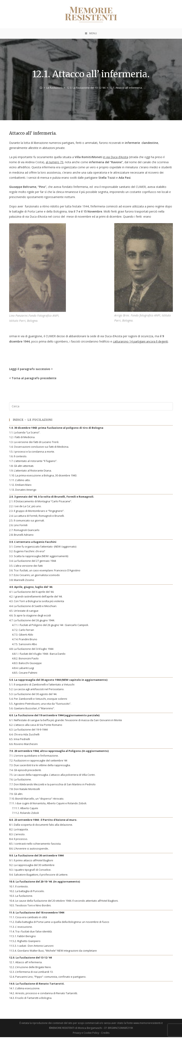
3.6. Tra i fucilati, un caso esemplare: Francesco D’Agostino (44, 572)
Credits (105, 1034)
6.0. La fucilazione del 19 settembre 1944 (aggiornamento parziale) (54, 717)
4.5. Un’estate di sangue (23, 612)
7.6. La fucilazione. (20, 781)
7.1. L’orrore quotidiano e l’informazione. (34, 757)
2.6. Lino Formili (18, 527)
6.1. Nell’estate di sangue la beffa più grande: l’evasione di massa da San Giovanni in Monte (65, 722)
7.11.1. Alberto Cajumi (25, 810)
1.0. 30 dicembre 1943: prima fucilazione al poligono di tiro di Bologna (56, 429)
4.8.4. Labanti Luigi (23, 670)
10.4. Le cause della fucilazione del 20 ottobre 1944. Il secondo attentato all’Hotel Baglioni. (63, 902)
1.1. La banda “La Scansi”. (24, 434)
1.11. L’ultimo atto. (20, 482)
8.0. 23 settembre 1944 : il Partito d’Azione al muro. (43, 822)
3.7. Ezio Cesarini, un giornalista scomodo (34, 577)
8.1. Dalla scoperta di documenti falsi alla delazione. (41, 826)
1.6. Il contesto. (18, 458)
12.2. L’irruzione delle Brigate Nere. (30, 969)
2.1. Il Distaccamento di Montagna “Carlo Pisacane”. (40, 503)
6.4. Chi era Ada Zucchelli (24, 736)
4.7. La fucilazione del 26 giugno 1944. (32, 622)
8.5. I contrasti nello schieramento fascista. (35, 845)
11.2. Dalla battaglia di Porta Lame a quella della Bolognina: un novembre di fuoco (59, 924)
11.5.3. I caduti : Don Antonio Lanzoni (31, 948)
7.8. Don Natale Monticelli (24, 791)
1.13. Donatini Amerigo (22, 491)
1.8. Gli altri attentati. (21, 467)
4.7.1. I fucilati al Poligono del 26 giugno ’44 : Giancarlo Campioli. (50, 627)
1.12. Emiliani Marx (20, 487)
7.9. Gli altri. (16, 796)
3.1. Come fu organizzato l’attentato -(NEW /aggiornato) (42, 548)
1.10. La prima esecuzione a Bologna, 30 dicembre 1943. (43, 477)
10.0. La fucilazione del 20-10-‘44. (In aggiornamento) (44, 883)
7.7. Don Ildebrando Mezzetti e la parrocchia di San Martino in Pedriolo (52, 786)
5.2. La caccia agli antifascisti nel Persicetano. (36, 691)
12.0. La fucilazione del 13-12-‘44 (30, 959)
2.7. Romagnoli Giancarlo (24, 532)
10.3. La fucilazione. (21, 898)
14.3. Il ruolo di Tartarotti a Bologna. (30, 1000)
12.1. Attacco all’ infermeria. (25, 964)
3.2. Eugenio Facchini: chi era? (27, 553)
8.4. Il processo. (18, 841)
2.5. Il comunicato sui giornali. (27, 522)
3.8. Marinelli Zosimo (21, 582)
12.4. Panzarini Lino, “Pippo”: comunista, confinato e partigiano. (47, 978)
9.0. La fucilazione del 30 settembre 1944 (36, 857)
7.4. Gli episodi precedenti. (25, 772)
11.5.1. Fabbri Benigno (22, 938)
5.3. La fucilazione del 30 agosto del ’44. (33, 696)
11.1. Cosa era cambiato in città (28, 919)
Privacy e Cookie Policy (86, 1034)
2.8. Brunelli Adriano (21, 537)
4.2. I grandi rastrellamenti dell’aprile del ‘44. (35, 598)
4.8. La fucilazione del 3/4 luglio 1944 (31, 651)
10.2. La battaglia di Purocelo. (27, 893)
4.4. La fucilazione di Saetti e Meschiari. (33, 608)
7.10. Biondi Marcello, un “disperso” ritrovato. (36, 800)
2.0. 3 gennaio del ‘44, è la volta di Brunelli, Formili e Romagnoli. (51, 498)
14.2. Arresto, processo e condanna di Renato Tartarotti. (43, 995)
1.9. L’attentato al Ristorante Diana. (30, 472)
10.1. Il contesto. (18, 888)
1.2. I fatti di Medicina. (22, 439)
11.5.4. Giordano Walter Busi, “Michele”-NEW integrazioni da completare (53, 952)
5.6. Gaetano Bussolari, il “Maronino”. (32, 710)
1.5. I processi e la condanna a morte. (32, 453)
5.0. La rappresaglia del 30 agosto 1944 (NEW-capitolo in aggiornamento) (58, 681)
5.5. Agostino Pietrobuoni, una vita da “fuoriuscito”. (40, 705)
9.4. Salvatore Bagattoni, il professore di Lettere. (38, 876)
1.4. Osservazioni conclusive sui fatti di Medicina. (39, 449)
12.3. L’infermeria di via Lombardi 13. (31, 974)
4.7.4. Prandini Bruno (24, 641)
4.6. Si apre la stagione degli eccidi (30, 617)
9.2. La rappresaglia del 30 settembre (31, 867)
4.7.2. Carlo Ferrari (23, 632)
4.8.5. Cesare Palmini (24, 675)
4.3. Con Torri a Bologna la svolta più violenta (36, 603)
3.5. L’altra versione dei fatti (26, 567)
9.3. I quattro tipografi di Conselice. (30, 872)
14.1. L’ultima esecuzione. (24, 990)
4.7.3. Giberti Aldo (22, 636)
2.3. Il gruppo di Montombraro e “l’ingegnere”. (36, 513)
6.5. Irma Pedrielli (19, 741)
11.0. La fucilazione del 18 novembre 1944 (36, 914)
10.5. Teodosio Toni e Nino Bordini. (30, 907)
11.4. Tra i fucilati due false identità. (30, 933)
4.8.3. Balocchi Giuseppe (27, 665)
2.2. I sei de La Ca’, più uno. (25, 508)
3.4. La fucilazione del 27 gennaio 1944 (32, 563)
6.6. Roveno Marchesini (23, 746)
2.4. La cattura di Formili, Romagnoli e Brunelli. (36, 517)
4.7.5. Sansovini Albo (24, 646)
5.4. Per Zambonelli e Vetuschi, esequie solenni (38, 700)
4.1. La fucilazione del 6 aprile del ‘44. (31, 593)
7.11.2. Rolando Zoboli (25, 814)
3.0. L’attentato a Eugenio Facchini (32, 543)
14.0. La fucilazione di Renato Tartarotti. (37, 985)
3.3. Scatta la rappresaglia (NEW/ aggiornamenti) (38, 558)
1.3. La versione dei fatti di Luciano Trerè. (34, 444)
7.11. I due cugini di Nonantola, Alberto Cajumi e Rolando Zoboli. (48, 805)
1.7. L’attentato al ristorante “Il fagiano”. (33, 463)
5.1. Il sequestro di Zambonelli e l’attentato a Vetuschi (41, 686)
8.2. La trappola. (18, 831)
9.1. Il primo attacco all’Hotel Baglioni (31, 862)
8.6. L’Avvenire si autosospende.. (29, 850)
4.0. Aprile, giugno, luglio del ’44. (31, 589)
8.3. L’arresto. (17, 836)
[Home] (41, 89)
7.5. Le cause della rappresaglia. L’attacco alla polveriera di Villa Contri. (52, 776)
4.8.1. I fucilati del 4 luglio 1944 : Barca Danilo (38, 655)
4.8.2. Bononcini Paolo (25, 660)
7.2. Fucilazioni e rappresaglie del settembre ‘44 (38, 762)
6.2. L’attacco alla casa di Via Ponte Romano (35, 726)
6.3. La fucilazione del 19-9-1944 (28, 731)
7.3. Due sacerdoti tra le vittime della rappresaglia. (40, 767)
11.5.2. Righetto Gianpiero (24, 943)
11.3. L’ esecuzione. (21, 928)
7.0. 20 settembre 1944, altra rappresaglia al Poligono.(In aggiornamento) (59, 753)
